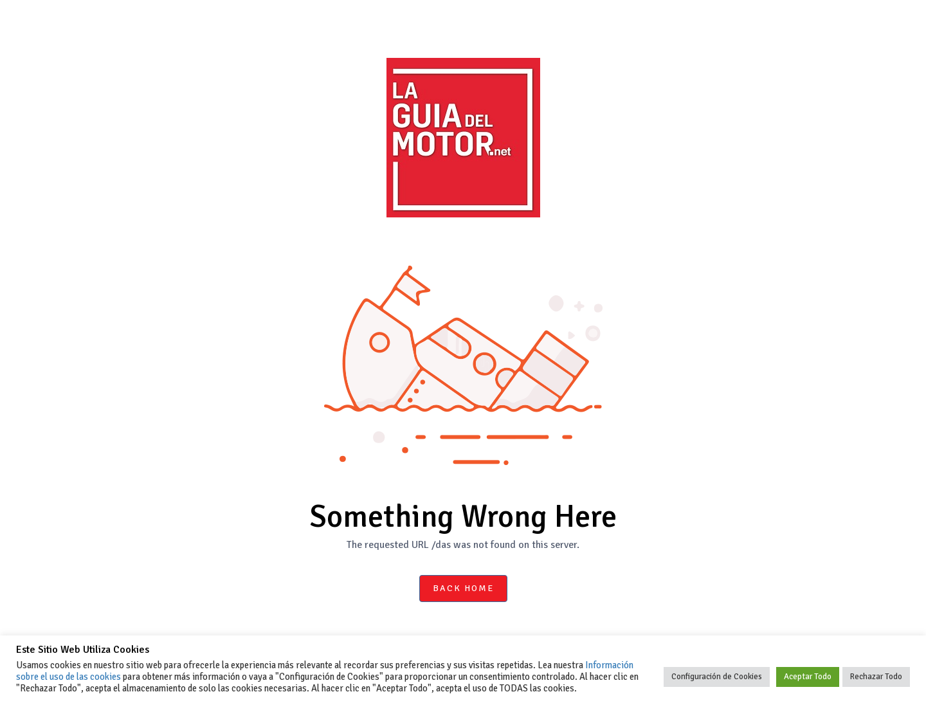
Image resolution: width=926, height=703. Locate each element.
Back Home (463, 588)
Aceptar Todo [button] (807, 676)
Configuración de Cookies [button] (716, 676)
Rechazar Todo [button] (876, 676)
